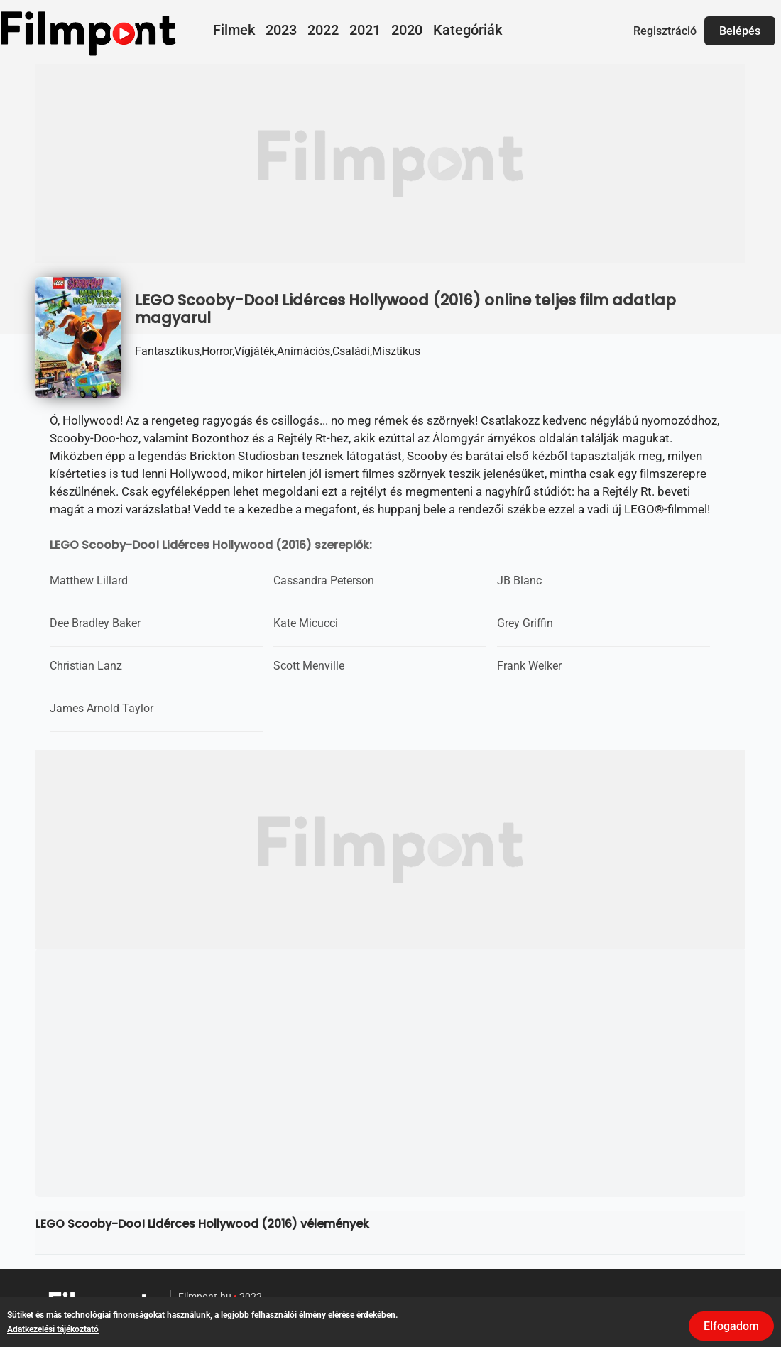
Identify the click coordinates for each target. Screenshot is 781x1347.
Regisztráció (665, 31)
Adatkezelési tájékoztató (53, 1329)
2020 (406, 29)
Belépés (739, 31)
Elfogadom (731, 1326)
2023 (281, 29)
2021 (365, 29)
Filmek (234, 29)
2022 (323, 29)
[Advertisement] (391, 163)
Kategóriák (467, 29)
